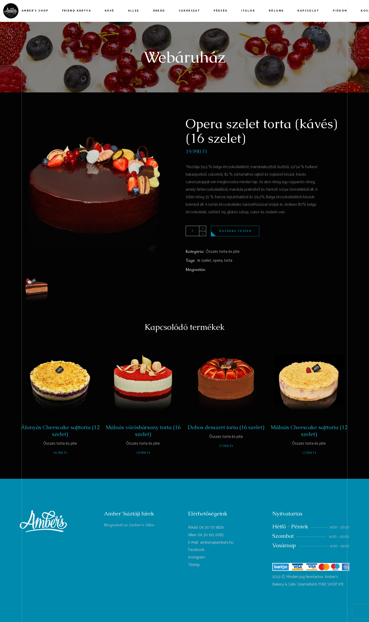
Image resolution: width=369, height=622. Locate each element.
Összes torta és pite (223, 251)
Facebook (196, 550)
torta (228, 260)
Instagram (196, 557)
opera (217, 260)
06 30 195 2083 (211, 535)
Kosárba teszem (235, 231)
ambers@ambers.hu (216, 542)
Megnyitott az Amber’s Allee (129, 525)
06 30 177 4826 (211, 527)
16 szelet (204, 260)
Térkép (194, 565)
